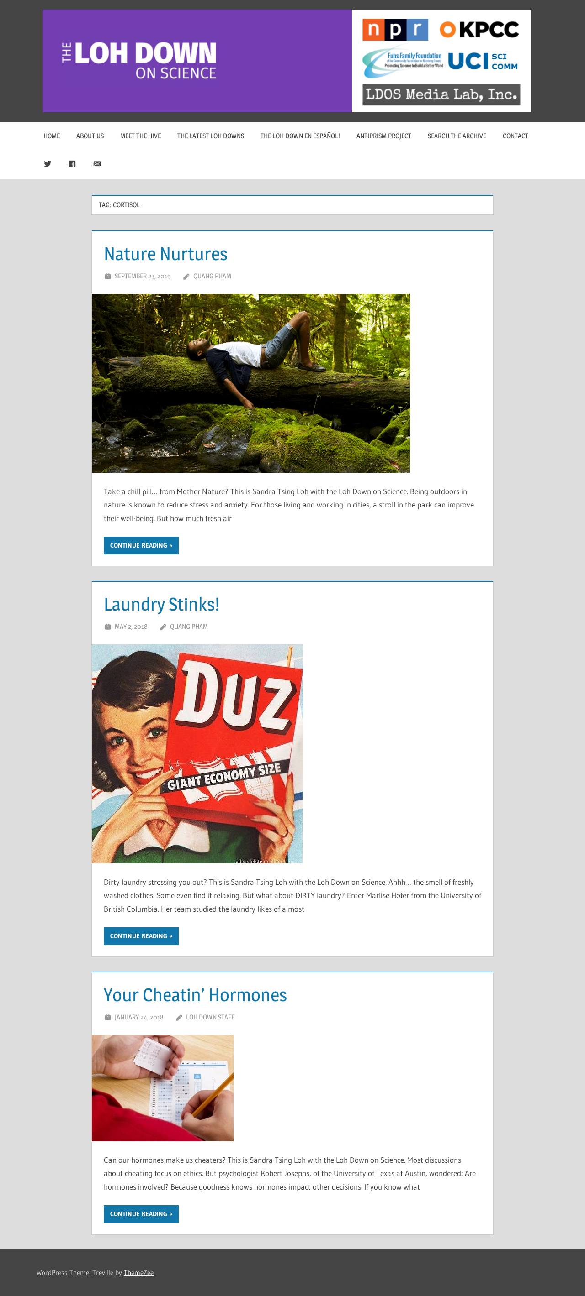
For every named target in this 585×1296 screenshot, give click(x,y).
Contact (515, 135)
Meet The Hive (140, 135)
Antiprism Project (383, 135)
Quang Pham (212, 276)
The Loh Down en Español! (300, 135)
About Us (90, 135)
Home (51, 135)
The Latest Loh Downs (210, 135)
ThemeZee (139, 1272)
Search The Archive (457, 135)
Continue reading (138, 545)
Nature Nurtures (166, 253)
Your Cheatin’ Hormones (195, 994)
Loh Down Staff (210, 1017)
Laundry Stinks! (161, 604)
